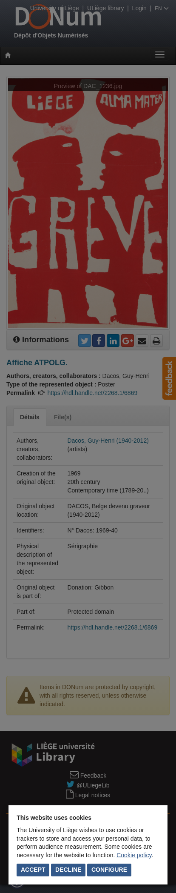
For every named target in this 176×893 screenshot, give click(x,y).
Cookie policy (133, 855)
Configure (109, 869)
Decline (68, 869)
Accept (33, 869)
